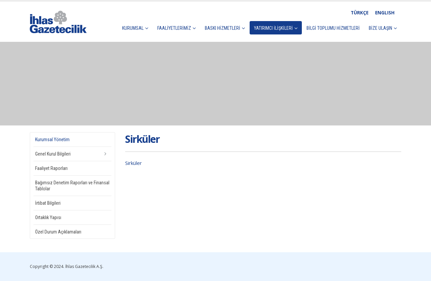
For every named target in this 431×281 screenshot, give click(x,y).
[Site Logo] (58, 22)
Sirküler (133, 163)
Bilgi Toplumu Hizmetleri (333, 28)
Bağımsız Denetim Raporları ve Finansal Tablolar (72, 185)
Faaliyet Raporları (51, 168)
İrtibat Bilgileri (48, 203)
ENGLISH (385, 13)
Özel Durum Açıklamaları (58, 232)
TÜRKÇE (359, 13)
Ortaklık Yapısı (48, 217)
